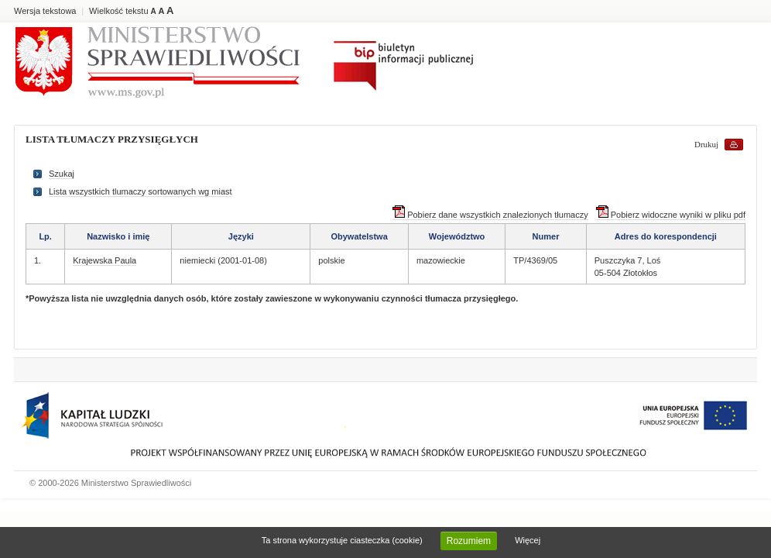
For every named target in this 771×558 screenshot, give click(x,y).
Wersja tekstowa (45, 11)
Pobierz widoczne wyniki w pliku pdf (670, 214)
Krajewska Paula (104, 260)
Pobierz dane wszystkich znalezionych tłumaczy (490, 214)
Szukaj (61, 173)
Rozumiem (469, 541)
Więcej (527, 540)
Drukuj (706, 144)
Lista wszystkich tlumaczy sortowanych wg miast (140, 191)
